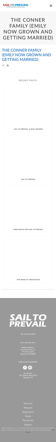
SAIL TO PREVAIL (28, 179)
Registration (28, 412)
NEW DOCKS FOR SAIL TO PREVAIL (28, 229)
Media (28, 416)
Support (28, 425)
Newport (28, 408)
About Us (28, 403)
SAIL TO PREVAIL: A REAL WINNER (28, 129)
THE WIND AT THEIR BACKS (28, 280)
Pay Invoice (28, 420)
